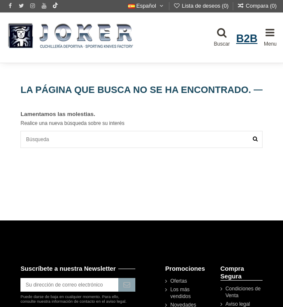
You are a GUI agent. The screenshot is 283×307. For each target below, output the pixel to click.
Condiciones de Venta (243, 292)
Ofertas (178, 281)
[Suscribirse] (126, 285)
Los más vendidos (180, 293)
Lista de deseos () (201, 6)
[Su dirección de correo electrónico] (69, 285)
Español (146, 6)
